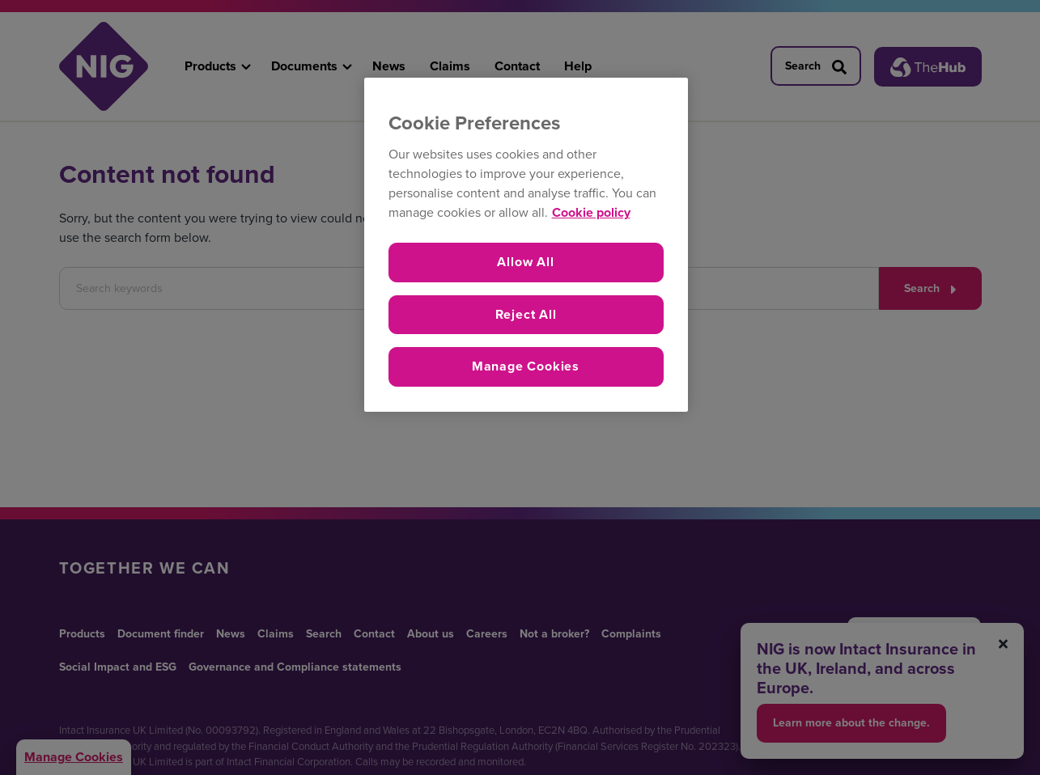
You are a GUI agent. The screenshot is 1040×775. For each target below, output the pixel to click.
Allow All (525, 261)
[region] (526, 245)
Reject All (526, 314)
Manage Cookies (525, 366)
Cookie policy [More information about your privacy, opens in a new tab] (591, 212)
